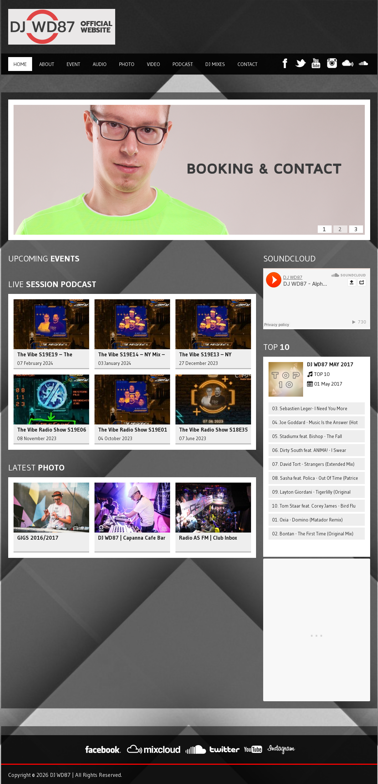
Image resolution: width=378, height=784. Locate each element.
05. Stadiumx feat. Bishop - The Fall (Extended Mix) (307, 437)
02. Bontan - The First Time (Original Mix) (312, 533)
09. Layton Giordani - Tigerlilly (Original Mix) (311, 493)
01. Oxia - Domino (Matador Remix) (307, 520)
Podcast (183, 64)
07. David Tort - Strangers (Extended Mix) (313, 464)
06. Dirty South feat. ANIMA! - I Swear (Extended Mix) (309, 451)
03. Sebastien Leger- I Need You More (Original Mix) (309, 410)
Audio (100, 64)
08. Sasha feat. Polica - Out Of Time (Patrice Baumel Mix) (315, 479)
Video (153, 64)
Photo (126, 64)
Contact (247, 64)
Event (73, 64)
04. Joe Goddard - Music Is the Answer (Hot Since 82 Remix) (315, 423)
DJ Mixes (215, 64)
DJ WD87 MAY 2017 (330, 364)
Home (20, 64)
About (46, 64)
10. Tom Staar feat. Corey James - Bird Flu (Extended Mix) (314, 507)
